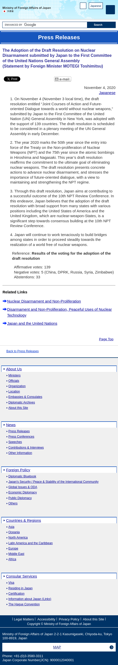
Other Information (20, 453)
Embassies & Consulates (25, 397)
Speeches (15, 442)
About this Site (18, 408)
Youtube (100, 12)
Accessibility (46, 619)
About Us (14, 369)
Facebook (87, 12)
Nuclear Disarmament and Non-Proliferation (44, 301)
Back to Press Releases (22, 351)
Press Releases (19, 431)
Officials (13, 381)
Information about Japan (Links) (29, 599)
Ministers (14, 375)
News (11, 425)
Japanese (95, 6)
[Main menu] (110, 9)
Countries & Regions (23, 520)
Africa (12, 559)
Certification (16, 593)
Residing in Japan (20, 588)
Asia (11, 527)
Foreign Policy (18, 470)
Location (14, 391)
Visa (11, 582)
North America (18, 537)
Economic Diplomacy (22, 492)
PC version (83, 7)
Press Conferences (21, 436)
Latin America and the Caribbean (30, 543)
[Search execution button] (101, 25)
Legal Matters (24, 619)
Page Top (106, 339)
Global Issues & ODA (22, 487)
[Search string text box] (44, 25)
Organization (17, 386)
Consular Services (21, 576)
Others (13, 503)
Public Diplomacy (20, 498)
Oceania (14, 532)
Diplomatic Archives (21, 402)
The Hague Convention (24, 604)
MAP (57, 647)
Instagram (93, 12)
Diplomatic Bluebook (22, 476)
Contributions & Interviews (26, 447)
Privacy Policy (69, 619)
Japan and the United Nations (32, 323)
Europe (13, 548)
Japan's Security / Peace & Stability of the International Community (53, 482)
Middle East (16, 554)
